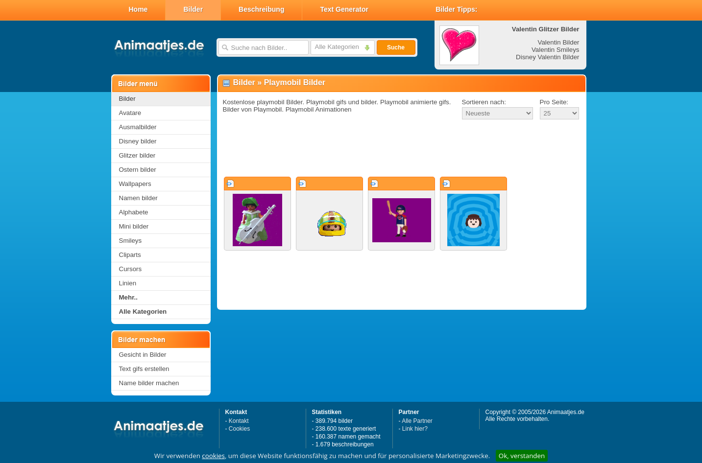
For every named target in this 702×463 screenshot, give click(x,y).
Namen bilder (138, 198)
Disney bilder (138, 141)
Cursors (130, 269)
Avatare (130, 112)
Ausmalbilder (138, 127)
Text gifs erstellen (144, 368)
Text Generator (344, 9)
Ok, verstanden (522, 455)
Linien (128, 283)
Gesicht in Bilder (143, 354)
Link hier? (415, 428)
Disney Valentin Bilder (547, 57)
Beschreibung (261, 9)
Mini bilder (134, 226)
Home (138, 9)
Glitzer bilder (137, 155)
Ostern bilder (137, 169)
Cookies (239, 428)
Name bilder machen (149, 383)
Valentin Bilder (559, 42)
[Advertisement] (401, 149)
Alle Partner (417, 420)
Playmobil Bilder (294, 82)
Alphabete (133, 212)
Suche (396, 47)
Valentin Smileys (556, 49)
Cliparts (130, 254)
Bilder (193, 9)
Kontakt (239, 420)
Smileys (130, 240)
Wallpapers (135, 183)
